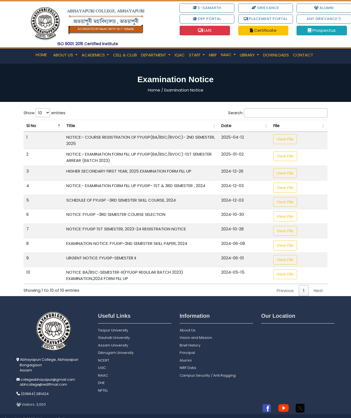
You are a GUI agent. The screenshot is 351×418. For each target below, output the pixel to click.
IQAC (180, 55)
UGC (102, 360)
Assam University (113, 337)
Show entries (44, 112)
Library (248, 55)
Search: (277, 113)
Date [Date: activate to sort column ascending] (267, 125)
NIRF (213, 55)
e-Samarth (207, 7)
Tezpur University (113, 322)
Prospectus (322, 30)
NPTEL (103, 382)
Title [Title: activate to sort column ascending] (54, 125)
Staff (195, 55)
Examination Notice (183, 90)
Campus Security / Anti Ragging (208, 367)
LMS (205, 30)
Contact (303, 55)
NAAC (226, 55)
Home (41, 55)
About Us (63, 55)
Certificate (263, 30)
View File (307, 139)
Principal (187, 345)
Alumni (186, 352)
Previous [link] (285, 283)
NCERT (103, 352)
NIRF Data (188, 360)
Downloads (276, 55)
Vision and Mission (196, 330)
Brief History (190, 337)
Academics (94, 55)
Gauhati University (114, 330)
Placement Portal (265, 18)
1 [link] (303, 283)
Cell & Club (125, 55)
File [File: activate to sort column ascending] (299, 125)
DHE (101, 375)
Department (154, 55)
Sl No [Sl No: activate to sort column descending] (31, 125)
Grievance (265, 7)
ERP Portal (207, 18)
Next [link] (318, 283)
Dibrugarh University (116, 345)
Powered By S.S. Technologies (320, 411)
